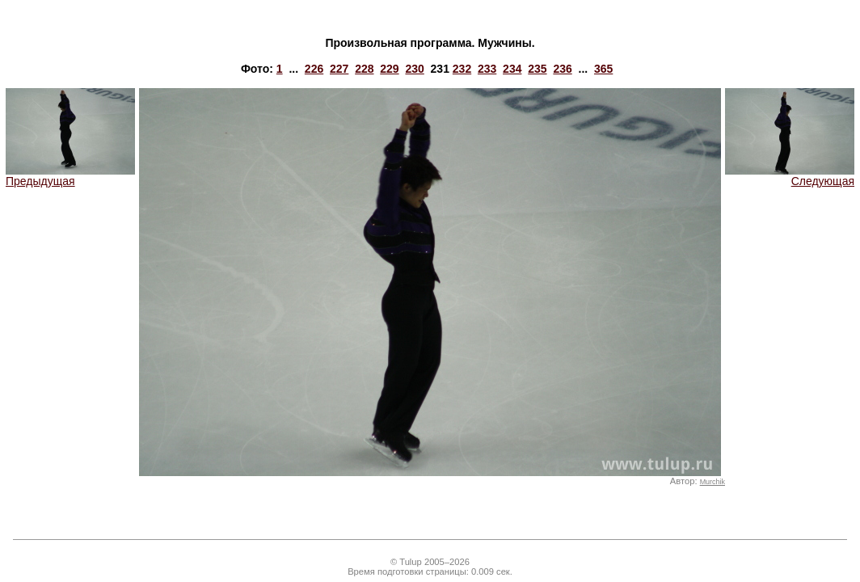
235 (537, 68)
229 (389, 68)
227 (339, 68)
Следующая (789, 176)
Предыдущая (70, 176)
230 (414, 68)
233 (487, 68)
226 (314, 68)
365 (603, 68)
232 (462, 68)
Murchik (712, 482)
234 (512, 68)
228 (364, 68)
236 (562, 68)
